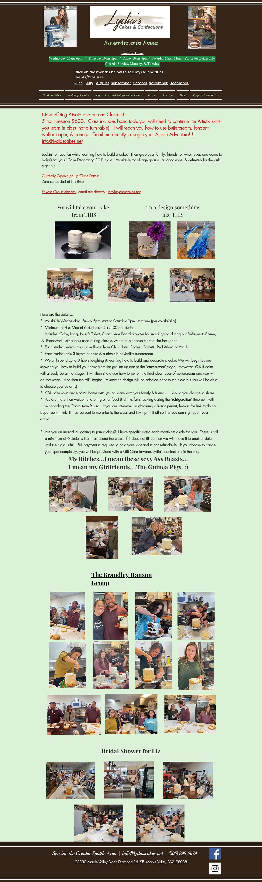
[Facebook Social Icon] (215, 854)
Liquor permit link (53, 412)
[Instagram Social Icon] (215, 868)
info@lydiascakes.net (62, 141)
